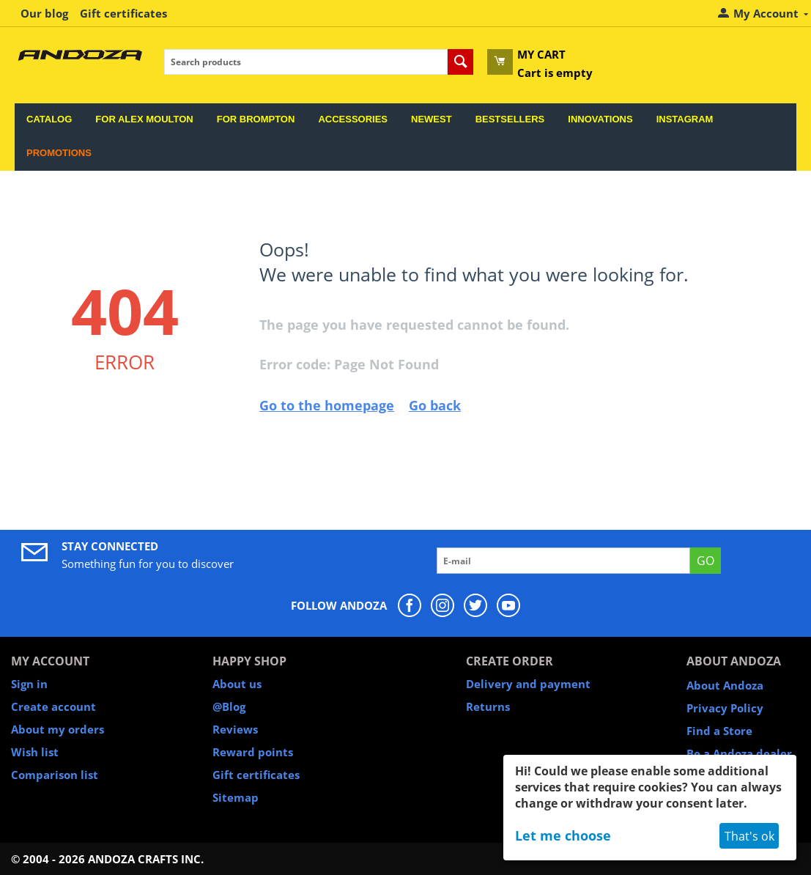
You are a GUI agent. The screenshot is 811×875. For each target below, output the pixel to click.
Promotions (59, 152)
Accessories (353, 119)
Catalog (49, 119)
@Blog (228, 706)
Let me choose (563, 835)
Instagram (685, 119)
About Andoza (724, 685)
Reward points (252, 752)
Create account (53, 706)
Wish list (35, 752)
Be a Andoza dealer (739, 753)
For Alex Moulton (144, 119)
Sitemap (235, 797)
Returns (488, 706)
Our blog (44, 13)
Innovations (600, 119)
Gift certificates (123, 13)
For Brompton (256, 119)
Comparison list (54, 774)
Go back (435, 405)
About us (237, 683)
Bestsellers (510, 119)
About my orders (57, 729)
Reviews (235, 729)
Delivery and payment (528, 683)
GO (705, 561)
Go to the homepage (326, 405)
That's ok (749, 836)
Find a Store (719, 730)
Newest (431, 119)
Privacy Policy (724, 708)
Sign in (29, 683)
